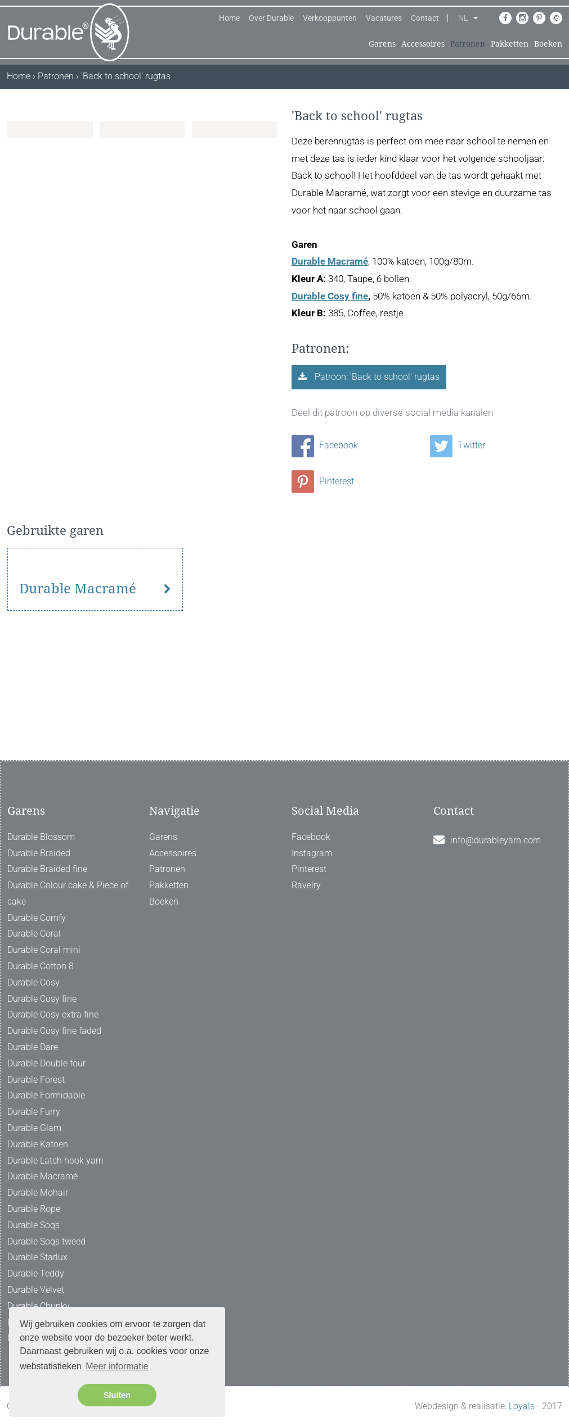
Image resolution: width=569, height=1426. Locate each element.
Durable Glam (34, 1128)
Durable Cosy (33, 982)
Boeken (548, 43)
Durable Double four (46, 1063)
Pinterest (323, 481)
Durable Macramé (330, 261)
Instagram (312, 853)
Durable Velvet (35, 1289)
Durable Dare (32, 1047)
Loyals (522, 1406)
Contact (425, 18)
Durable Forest (36, 1079)
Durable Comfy (36, 917)
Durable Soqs (33, 1225)
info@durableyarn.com (495, 840)
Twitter (457, 445)
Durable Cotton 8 (40, 966)
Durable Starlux (37, 1257)
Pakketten (509, 43)
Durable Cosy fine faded (54, 1030)
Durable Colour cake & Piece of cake (67, 893)
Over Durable (271, 18)
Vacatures (384, 18)
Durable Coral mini (43, 949)
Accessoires (423, 43)
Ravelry (306, 885)
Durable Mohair (37, 1192)
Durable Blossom (41, 837)
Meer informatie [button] (117, 1366)
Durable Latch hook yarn (55, 1160)
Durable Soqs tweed (46, 1241)
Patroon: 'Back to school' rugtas (376, 376)
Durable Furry (33, 1111)
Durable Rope (33, 1209)
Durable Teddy (35, 1273)
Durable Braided (38, 853)
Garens (382, 43)
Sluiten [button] (117, 1395)
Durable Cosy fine (330, 296)
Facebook (325, 445)
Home (229, 18)
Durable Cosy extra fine (52, 1015)
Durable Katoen (37, 1144)
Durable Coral (34, 934)
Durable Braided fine (47, 869)
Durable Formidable (46, 1096)
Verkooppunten (330, 18)
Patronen (467, 43)
